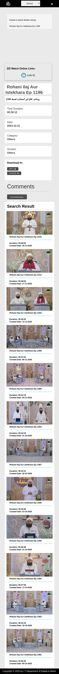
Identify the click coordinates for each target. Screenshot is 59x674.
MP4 (12, 169)
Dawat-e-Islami (16, 20)
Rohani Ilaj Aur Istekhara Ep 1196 (24, 26)
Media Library (30, 20)
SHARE (14, 173)
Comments (17, 197)
